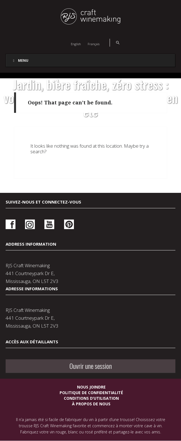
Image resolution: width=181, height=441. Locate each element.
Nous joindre (91, 387)
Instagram (30, 224)
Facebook (10, 224)
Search (114, 43)
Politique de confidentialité (91, 392)
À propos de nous (91, 403)
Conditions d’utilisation (91, 398)
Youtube (49, 224)
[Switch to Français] (93, 43)
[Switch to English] (76, 43)
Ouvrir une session (90, 366)
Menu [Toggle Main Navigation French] (20, 60)
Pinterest (69, 224)
